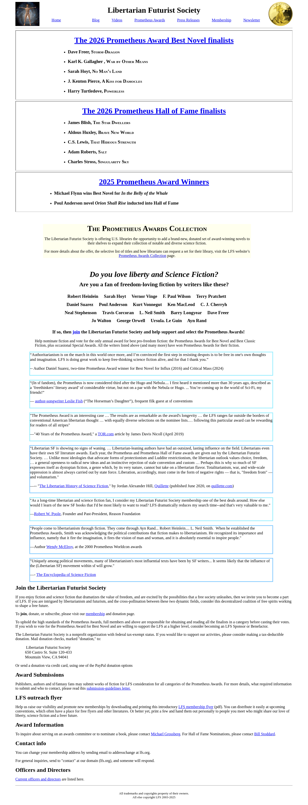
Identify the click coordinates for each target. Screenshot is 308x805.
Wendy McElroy (59, 546)
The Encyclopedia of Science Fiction (66, 574)
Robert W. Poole (47, 514)
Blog (95, 20)
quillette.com (221, 486)
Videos (117, 20)
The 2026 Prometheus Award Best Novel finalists (154, 40)
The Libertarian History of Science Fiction (73, 486)
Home (56, 20)
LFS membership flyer (196, 707)
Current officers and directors (38, 779)
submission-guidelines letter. (109, 688)
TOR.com (106, 434)
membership (95, 614)
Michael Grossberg (165, 734)
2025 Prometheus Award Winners (154, 181)
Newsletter (251, 20)
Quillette (161, 486)
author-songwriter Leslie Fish (59, 401)
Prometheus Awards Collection (142, 256)
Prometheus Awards (150, 20)
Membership (221, 20)
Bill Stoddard (264, 734)
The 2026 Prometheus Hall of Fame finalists (154, 110)
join (76, 331)
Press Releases (188, 20)
